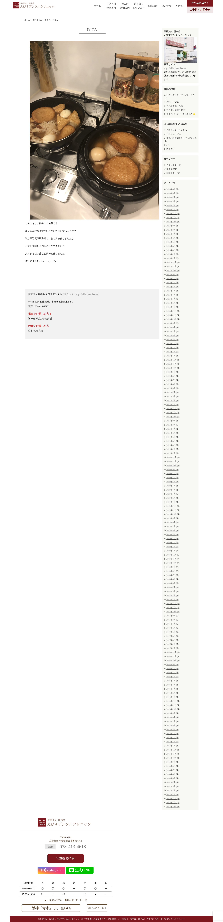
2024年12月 (173, 262)
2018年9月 (172, 567)
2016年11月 (172, 656)
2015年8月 (172, 717)
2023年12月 (173, 311)
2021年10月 (173, 417)
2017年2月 (172, 644)
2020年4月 (172, 490)
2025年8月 (172, 230)
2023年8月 (172, 327)
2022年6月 (172, 384)
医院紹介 (152, 5)
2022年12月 (173, 360)
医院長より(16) (173, 173)
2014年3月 (172, 786)
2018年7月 (172, 575)
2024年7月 (172, 283)
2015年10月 (173, 709)
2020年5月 (172, 486)
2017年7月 (172, 624)
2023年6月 (172, 335)
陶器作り (170, 149)
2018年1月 (172, 599)
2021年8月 (172, 425)
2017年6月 (172, 628)
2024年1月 (172, 307)
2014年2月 (172, 790)
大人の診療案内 (125, 6)
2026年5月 (172, 193)
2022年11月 (172, 364)
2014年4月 (172, 782)
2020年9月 (172, 469)
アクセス (180, 5)
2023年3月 (172, 348)
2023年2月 (172, 352)
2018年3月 (172, 591)
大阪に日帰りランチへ (176, 130)
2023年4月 (172, 344)
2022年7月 (172, 380)
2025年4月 (172, 246)
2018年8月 (172, 571)
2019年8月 (172, 522)
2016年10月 (173, 660)
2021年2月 (172, 449)
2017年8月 (172, 620)
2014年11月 (172, 754)
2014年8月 (172, 766)
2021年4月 (172, 441)
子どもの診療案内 (111, 6)
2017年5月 (172, 632)
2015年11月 (172, 705)
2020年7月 (172, 478)
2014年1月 (172, 794)
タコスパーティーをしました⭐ (180, 114)
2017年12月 (173, 604)
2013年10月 (173, 807)
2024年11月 (172, 266)
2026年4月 (172, 197)
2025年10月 (173, 222)
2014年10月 (173, 758)
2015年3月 (172, 738)
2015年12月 (173, 701)
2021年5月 (172, 437)
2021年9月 (172, 421)
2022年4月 (172, 392)
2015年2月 (172, 742)
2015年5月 (172, 729)
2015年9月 (172, 713)
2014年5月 (172, 778)
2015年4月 (172, 734)
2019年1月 (172, 551)
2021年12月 (173, 409)
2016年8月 (172, 669)
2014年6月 (172, 774)
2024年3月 (172, 299)
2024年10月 (173, 270)
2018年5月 (172, 583)
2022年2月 (172, 400)
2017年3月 (172, 640)
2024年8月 (172, 279)
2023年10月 (173, 319)
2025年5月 (172, 242)
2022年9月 (172, 372)
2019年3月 (172, 543)
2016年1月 (172, 697)
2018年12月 (173, 555)
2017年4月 (172, 636)
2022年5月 (172, 388)
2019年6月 (172, 530)
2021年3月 (172, 445)
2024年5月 (172, 291)
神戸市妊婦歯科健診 (175, 110)
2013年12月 (173, 799)
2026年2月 (172, 205)
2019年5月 (172, 534)
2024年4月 (172, 295)
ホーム (97, 5)
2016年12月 (173, 652)
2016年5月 (172, 681)
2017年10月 (173, 612)
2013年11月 (172, 803)
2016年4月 (172, 685)
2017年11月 (172, 608)
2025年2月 (172, 254)
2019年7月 (172, 526)
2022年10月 (173, 368)
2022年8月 (172, 376)
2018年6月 (172, 579)
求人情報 (166, 5)
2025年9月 (172, 226)
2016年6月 (172, 677)
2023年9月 (172, 323)
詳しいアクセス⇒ (97, 908)
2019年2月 (172, 547)
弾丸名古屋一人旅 (174, 106)
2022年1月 (172, 404)
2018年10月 (173, 563)
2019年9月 (172, 518)
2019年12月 (173, 506)
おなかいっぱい (173, 134)
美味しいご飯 (172, 102)
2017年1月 (172, 648)
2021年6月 (172, 433)
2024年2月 (172, 303)
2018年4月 (172, 587)
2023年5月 (172, 339)
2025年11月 (172, 218)
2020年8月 (172, 474)
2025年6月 (172, 238)
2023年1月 (172, 356)
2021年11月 (172, 413)
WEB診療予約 (66, 858)
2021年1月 (172, 453)
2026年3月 (172, 201)
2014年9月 (172, 762)
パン (168, 145)
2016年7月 (172, 673)
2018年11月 (172, 559)
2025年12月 (173, 214)
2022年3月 (172, 396)
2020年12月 (173, 457)
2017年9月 (172, 616)
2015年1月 (172, 746)
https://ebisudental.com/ (87, 294)
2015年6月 (172, 725)
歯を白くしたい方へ (139, 6)
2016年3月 (172, 689)
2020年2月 (172, 498)
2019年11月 (172, 510)
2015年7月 (172, 721)
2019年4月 (172, 539)
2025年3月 (172, 250)
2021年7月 (172, 429)
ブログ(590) (171, 169)
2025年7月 (172, 234)
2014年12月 (173, 750)
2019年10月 (173, 514)
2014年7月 (172, 770)
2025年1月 (172, 258)
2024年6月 (172, 287)
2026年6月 (172, 189)
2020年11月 (172, 461)
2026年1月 (172, 209)
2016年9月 (172, 664)
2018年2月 (172, 595)
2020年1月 (172, 502)
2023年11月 (172, 315)
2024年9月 (172, 274)
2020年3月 (172, 494)
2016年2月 (172, 693)
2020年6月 (172, 482)
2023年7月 (172, 331)
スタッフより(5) (173, 165)
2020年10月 (173, 465)
